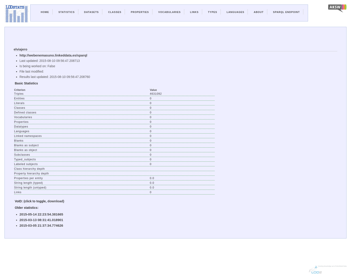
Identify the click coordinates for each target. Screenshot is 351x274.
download (55, 201)
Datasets (91, 12)
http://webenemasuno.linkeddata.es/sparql (53, 55)
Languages (235, 12)
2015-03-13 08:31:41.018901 (41, 220)
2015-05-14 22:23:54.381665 (41, 214)
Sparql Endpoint (286, 12)
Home (45, 12)
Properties (140, 12)
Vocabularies (169, 12)
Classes (114, 12)
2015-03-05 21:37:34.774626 (41, 225)
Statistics (66, 12)
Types (212, 12)
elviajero (20, 49)
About (258, 12)
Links (194, 12)
